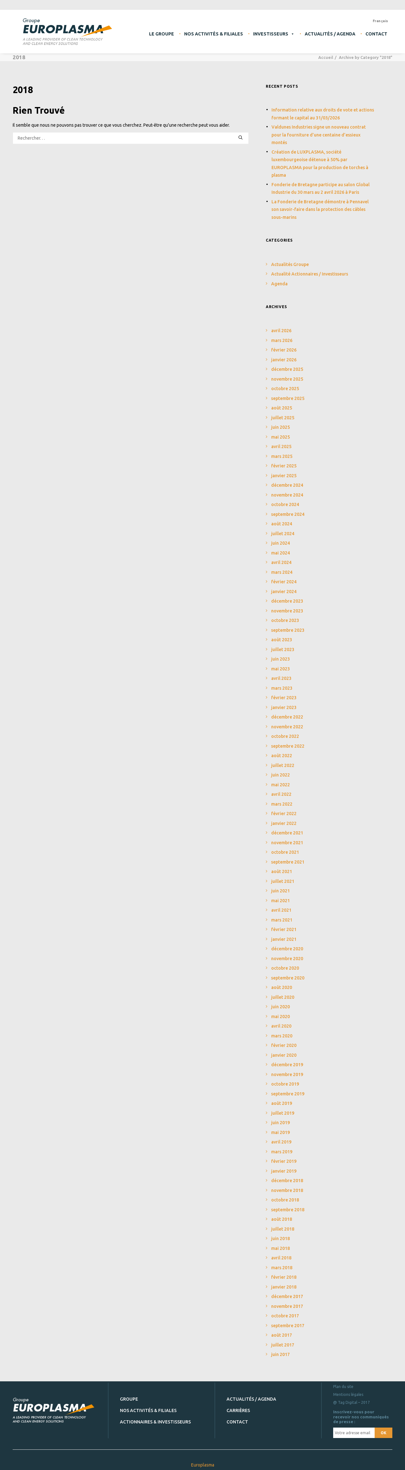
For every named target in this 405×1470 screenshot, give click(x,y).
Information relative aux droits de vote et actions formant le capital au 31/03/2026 (322, 113)
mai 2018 (280, 1248)
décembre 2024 (287, 485)
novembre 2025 (287, 379)
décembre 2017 (287, 1296)
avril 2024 (281, 562)
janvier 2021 (283, 939)
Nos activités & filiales (213, 33)
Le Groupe (161, 33)
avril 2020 (281, 1026)
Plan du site (343, 1386)
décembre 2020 (287, 948)
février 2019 (283, 1161)
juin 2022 (280, 774)
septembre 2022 (287, 746)
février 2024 (283, 581)
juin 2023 (280, 659)
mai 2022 (280, 784)
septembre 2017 (287, 1325)
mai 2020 (280, 1016)
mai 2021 (280, 900)
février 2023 (283, 697)
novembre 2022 (287, 726)
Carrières (238, 1410)
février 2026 (283, 349)
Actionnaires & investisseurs (155, 1421)
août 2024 (281, 523)
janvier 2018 (283, 1286)
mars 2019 (281, 1151)
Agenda (279, 283)
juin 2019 (280, 1122)
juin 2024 (280, 543)
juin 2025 (280, 427)
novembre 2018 (287, 1190)
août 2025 (281, 407)
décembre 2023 (287, 601)
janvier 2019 (283, 1171)
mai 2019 (280, 1132)
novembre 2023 (287, 610)
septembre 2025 (287, 398)
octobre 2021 (285, 852)
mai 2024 (280, 552)
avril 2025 (281, 446)
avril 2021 (281, 910)
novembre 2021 (287, 842)
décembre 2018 (287, 1180)
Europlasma (202, 1464)
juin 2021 (280, 890)
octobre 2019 (285, 1084)
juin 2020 (280, 1006)
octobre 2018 (285, 1199)
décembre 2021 (287, 832)
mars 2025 (281, 456)
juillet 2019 (282, 1113)
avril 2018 (281, 1257)
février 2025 (283, 465)
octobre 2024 (285, 504)
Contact (376, 33)
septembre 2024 (287, 514)
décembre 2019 (287, 1064)
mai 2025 (280, 437)
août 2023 (281, 639)
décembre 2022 (287, 716)
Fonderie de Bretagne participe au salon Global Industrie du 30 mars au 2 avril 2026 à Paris (320, 188)
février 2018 (283, 1277)
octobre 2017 (285, 1315)
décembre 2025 (287, 369)
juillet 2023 (282, 649)
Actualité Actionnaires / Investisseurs (309, 273)
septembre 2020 (287, 977)
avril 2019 (281, 1141)
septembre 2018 (287, 1209)
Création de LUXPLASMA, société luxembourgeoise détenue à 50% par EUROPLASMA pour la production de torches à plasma (319, 163)
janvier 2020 (283, 1055)
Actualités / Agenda (330, 33)
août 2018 (281, 1219)
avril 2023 (281, 678)
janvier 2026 (283, 359)
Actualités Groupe (290, 264)
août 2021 (281, 871)
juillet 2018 (282, 1229)
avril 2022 (281, 794)
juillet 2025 (282, 417)
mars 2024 (281, 572)
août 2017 (281, 1335)
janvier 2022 (283, 823)
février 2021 (283, 929)
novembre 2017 (287, 1306)
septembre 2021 (287, 862)
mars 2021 (281, 919)
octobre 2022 (285, 736)
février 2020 (283, 1045)
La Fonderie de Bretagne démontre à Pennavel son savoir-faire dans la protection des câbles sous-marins (320, 209)
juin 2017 (280, 1354)
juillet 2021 (282, 881)
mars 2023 (281, 688)
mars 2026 (281, 340)
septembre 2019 (287, 1093)
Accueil (325, 57)
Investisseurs (274, 33)
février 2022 (283, 813)
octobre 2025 (285, 388)
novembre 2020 (287, 958)
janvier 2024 (283, 591)
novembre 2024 (287, 494)
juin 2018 (280, 1238)
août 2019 (281, 1103)
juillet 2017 (282, 1344)
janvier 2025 (283, 475)
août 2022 (281, 755)
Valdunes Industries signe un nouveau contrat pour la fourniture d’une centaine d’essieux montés (318, 134)
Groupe (129, 1398)
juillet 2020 (282, 997)
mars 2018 (281, 1267)
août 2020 (281, 987)
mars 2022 (281, 804)
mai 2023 (280, 668)
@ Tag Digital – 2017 (351, 1402)
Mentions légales (348, 1394)
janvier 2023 (283, 707)
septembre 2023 (287, 630)
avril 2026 (281, 330)
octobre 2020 (285, 968)
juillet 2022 (282, 765)
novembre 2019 (287, 1074)
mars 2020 (281, 1035)
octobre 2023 (285, 620)
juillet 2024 (282, 533)
